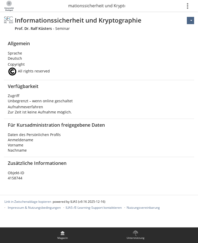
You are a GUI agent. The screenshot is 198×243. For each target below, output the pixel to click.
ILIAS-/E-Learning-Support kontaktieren (94, 207)
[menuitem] (62, 235)
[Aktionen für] (190, 20)
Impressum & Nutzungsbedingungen (34, 207)
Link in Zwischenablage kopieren (27, 201)
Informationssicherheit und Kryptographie (96, 6)
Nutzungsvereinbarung (143, 207)
